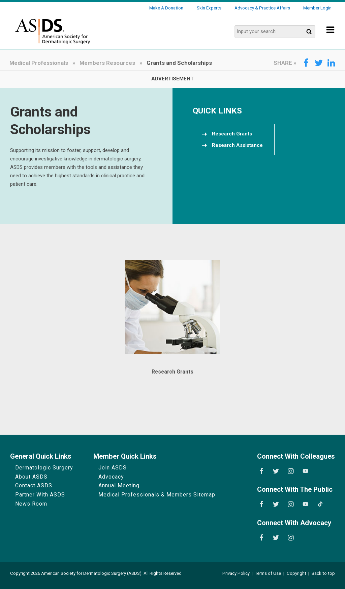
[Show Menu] (330, 34)
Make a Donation (166, 7)
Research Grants (172, 371)
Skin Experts (209, 7)
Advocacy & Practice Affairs (262, 7)
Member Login (317, 7)
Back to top (323, 573)
